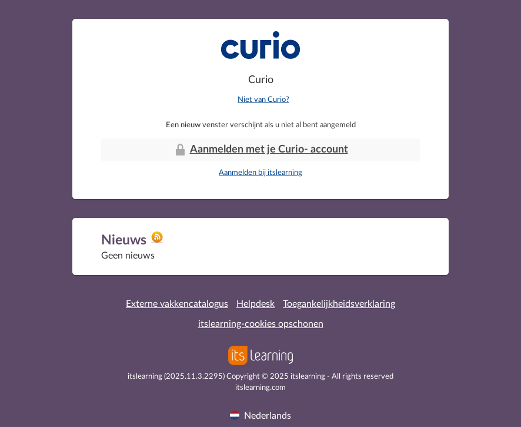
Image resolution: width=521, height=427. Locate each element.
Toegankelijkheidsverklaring (339, 304)
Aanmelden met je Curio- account (260, 150)
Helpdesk (255, 304)
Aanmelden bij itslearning (260, 173)
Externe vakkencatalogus (177, 304)
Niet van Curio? (263, 100)
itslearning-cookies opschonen (260, 324)
